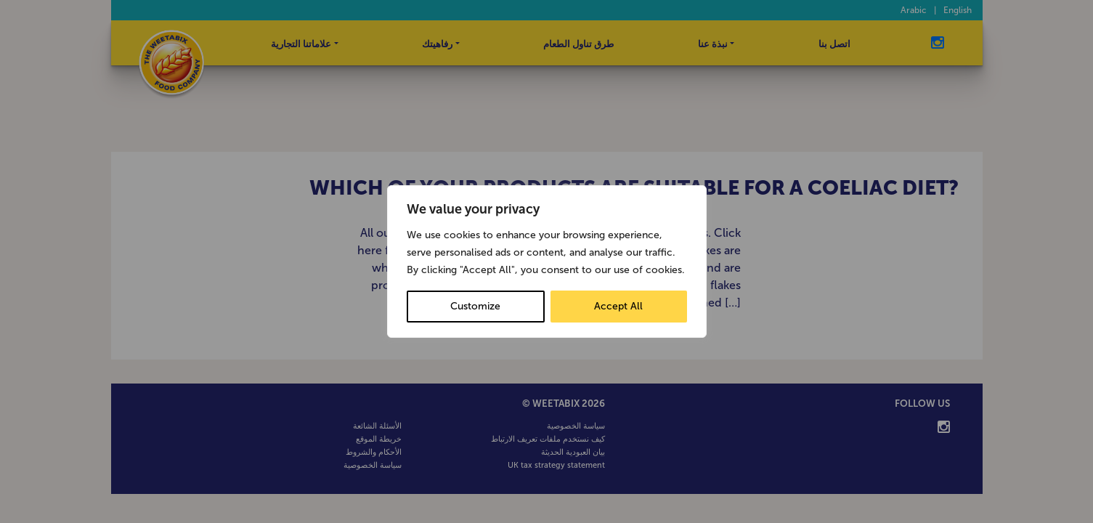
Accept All (618, 306)
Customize (475, 306)
